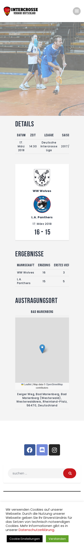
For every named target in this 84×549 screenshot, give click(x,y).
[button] (42, 348)
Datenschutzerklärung (36, 530)
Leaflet (26, 384)
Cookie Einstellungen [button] (24, 539)
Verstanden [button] (57, 539)
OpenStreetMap (54, 384)
